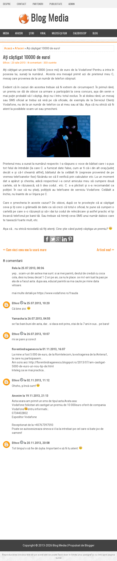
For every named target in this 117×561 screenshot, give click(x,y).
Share (47, 239)
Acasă (8, 48)
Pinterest (70, 239)
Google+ (58, 239)
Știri (31, 33)
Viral (43, 33)
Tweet (53, 239)
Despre (6, 4)
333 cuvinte (50, 62)
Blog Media (49, 17)
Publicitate (55, 4)
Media (6, 33)
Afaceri (19, 33)
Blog (95, 33)
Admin (71, 4)
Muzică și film (59, 33)
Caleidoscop (80, 33)
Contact (21, 4)
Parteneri (38, 4)
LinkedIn (64, 239)
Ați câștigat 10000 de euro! (26, 57)
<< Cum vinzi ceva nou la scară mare (24, 249)
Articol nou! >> (105, 249)
